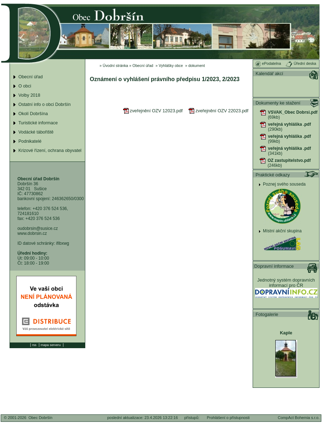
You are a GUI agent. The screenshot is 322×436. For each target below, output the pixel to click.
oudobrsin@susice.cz (37, 228)
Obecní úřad (142, 65)
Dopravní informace (274, 266)
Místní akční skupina (282, 230)
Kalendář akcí (269, 73)
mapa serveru (51, 345)
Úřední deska (301, 63)
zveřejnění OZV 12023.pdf (153, 110)
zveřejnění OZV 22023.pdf (218, 110)
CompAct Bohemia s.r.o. (299, 417)
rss (34, 345)
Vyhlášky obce (171, 65)
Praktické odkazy (272, 174)
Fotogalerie (266, 314)
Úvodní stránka (115, 65)
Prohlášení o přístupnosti (228, 417)
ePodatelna (268, 63)
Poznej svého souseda (284, 184)
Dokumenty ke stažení (277, 103)
